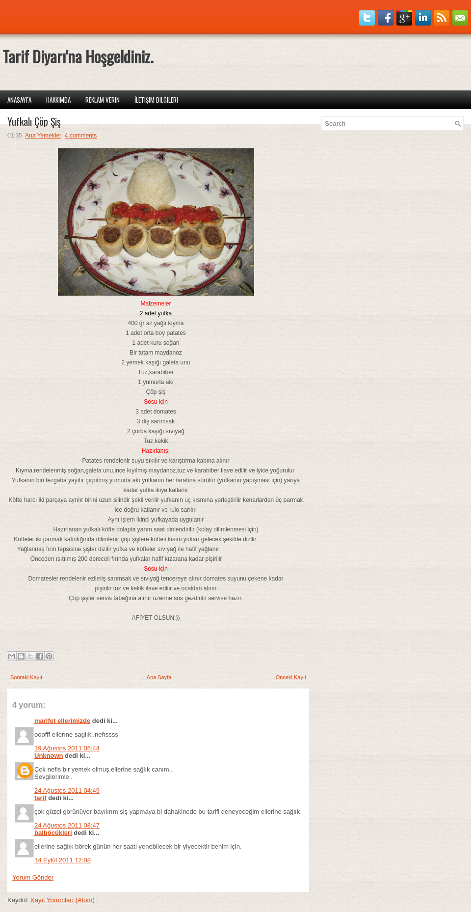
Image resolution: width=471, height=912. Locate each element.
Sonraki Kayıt (26, 677)
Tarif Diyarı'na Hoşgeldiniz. (77, 56)
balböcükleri (53, 832)
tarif (40, 797)
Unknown (48, 755)
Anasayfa (19, 100)
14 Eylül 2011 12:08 (62, 860)
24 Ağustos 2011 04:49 (67, 790)
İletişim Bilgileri (156, 100)
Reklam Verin (102, 100)
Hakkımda (58, 100)
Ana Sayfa (159, 677)
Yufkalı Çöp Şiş (33, 121)
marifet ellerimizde (62, 720)
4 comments (81, 135)
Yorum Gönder (32, 877)
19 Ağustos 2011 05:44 (67, 748)
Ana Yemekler (43, 135)
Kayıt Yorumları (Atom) (62, 900)
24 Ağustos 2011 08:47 (67, 825)
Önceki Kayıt (291, 677)
